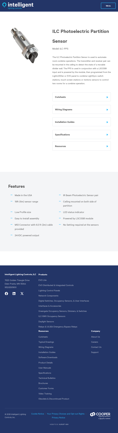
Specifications (44, 372)
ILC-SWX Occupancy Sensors (51, 316)
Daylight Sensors (46, 321)
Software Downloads (47, 357)
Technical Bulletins (46, 377)
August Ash (63, 424)
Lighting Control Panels (49, 290)
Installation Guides (46, 352)
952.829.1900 (11, 287)
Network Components (48, 295)
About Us (95, 336)
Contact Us (96, 346)
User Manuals (44, 367)
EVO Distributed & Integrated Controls (56, 285)
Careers (94, 341)
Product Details (45, 362)
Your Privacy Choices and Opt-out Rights (66, 413)
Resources (43, 330)
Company (95, 330)
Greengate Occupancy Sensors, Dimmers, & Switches (62, 310)
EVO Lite (42, 279)
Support (95, 352)
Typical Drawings (46, 341)
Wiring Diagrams (45, 346)
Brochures (43, 383)
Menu (108, 5)
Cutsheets (43, 336)
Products (42, 274)
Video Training (45, 393)
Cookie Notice (37, 413)
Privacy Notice (58, 417)
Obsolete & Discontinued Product (53, 398)
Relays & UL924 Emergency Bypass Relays (57, 326)
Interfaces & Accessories (49, 305)
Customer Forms (46, 388)
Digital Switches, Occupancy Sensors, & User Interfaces (63, 300)
